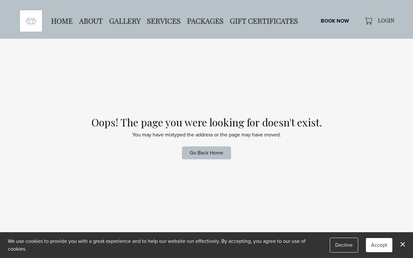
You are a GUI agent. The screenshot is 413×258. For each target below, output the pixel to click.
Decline (344, 245)
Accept (379, 245)
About (91, 21)
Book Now (335, 21)
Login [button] (386, 20)
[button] (369, 20)
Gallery (124, 21)
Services (163, 21)
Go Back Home (206, 152)
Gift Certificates (264, 21)
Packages (205, 21)
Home (62, 21)
